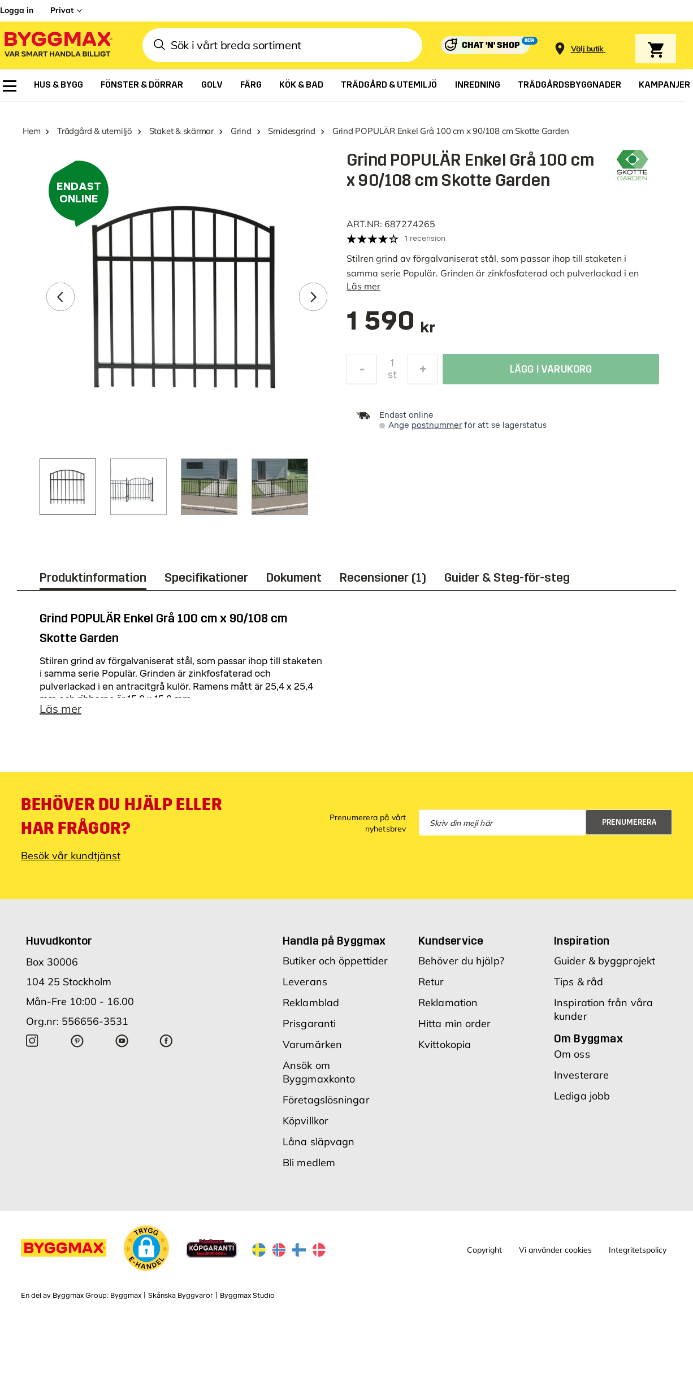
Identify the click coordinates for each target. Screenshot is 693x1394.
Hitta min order (454, 1023)
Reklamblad (311, 1002)
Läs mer (363, 286)
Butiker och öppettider (335, 960)
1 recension (425, 238)
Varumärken (312, 1044)
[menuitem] (9, 86)
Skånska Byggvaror (180, 1296)
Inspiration (581, 940)
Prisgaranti (309, 1023)
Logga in (16, 10)
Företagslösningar (326, 1099)
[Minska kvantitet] (361, 372)
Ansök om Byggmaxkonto (319, 1072)
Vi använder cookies (555, 1250)
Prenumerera (629, 822)
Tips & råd (578, 981)
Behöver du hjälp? (461, 960)
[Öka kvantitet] (423, 372)
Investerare (581, 1074)
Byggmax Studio (247, 1296)
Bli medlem (309, 1162)
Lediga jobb (582, 1095)
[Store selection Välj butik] (587, 48)
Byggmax (125, 1296)
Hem (31, 130)
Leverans (305, 981)
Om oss (572, 1053)
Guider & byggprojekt (604, 960)
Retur (431, 981)
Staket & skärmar (181, 130)
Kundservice (450, 940)
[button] (146, 1248)
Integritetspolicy (637, 1250)
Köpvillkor (305, 1120)
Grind (241, 130)
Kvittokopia (444, 1044)
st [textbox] (392, 377)
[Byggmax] (57, 45)
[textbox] (390, 326)
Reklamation (448, 1002)
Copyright (484, 1250)
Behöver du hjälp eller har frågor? (121, 816)
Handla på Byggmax (334, 940)
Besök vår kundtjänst (70, 855)
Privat (61, 10)
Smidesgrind (291, 130)
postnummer (437, 425)
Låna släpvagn (318, 1141)
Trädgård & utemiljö (94, 130)
